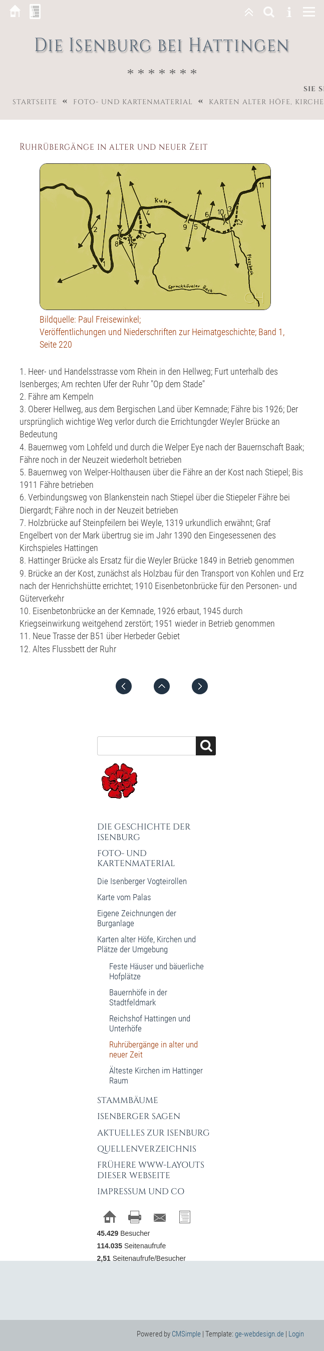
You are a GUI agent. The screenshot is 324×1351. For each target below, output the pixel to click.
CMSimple (186, 1333)
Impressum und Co (140, 1191)
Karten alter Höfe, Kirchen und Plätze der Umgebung (146, 944)
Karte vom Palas (124, 897)
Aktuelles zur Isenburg (153, 1133)
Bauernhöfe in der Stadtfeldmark (138, 997)
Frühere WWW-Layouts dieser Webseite (150, 1170)
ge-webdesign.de (259, 1333)
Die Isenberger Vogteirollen (142, 881)
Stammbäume (127, 1100)
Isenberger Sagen (138, 1116)
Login (296, 1333)
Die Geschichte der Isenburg (144, 832)
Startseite (35, 102)
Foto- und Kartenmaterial (133, 102)
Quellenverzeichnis (146, 1149)
